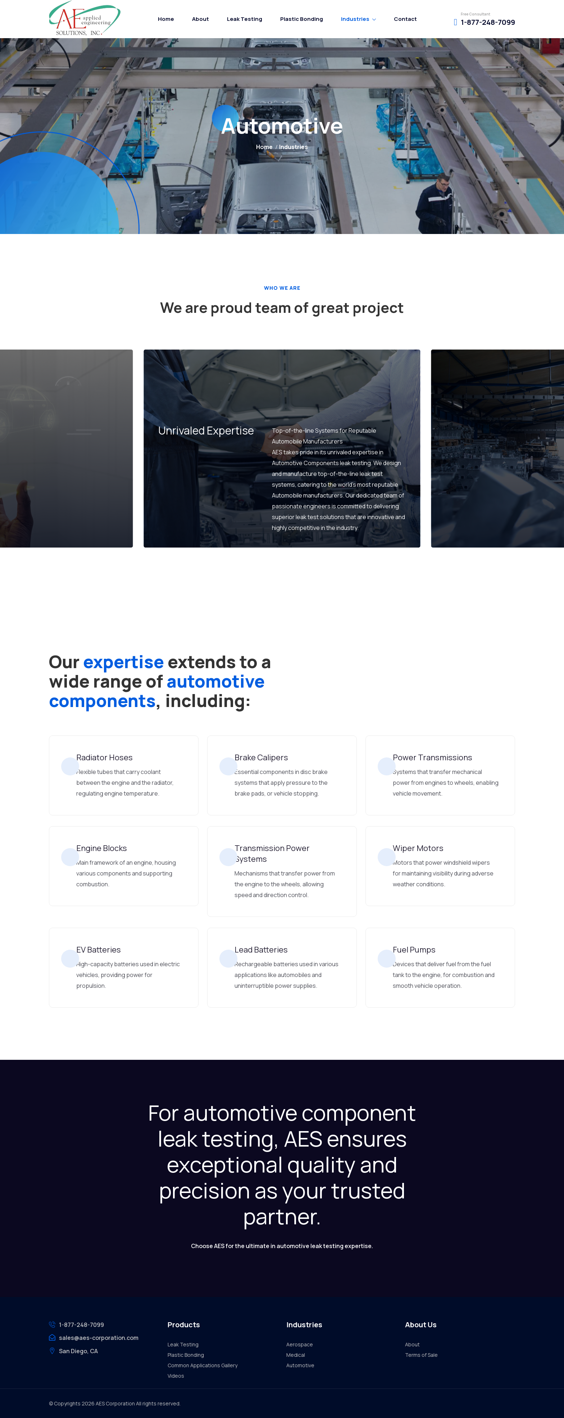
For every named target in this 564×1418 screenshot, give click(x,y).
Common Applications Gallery (202, 1365)
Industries (355, 19)
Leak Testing (244, 19)
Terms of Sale (421, 1354)
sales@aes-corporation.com (98, 1337)
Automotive (300, 1365)
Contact (405, 19)
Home (166, 19)
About (200, 19)
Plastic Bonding (301, 19)
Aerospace (299, 1344)
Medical (295, 1354)
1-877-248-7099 (488, 22)
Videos (176, 1375)
